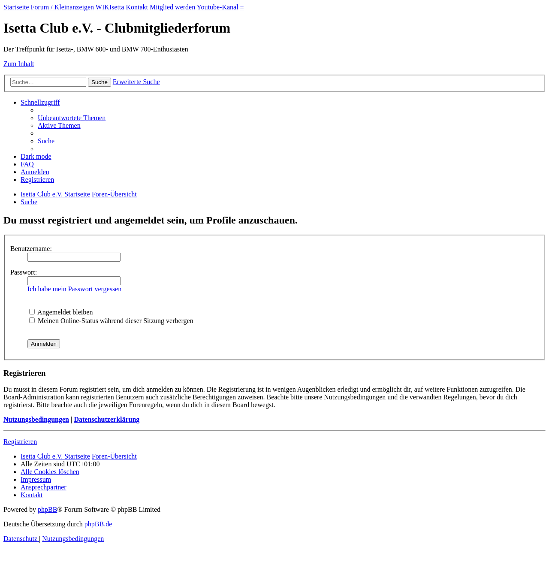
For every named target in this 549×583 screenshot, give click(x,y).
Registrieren (20, 441)
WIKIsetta (110, 7)
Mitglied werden (172, 7)
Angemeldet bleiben (61, 312)
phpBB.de (98, 524)
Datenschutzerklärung (106, 419)
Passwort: (23, 272)
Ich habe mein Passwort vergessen (74, 289)
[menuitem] (72, 117)
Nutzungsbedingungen (36, 419)
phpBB (47, 509)
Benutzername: (31, 248)
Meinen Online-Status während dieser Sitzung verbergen (111, 320)
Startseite (16, 7)
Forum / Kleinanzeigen (62, 7)
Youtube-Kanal (217, 7)
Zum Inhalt (18, 63)
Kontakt (137, 7)
